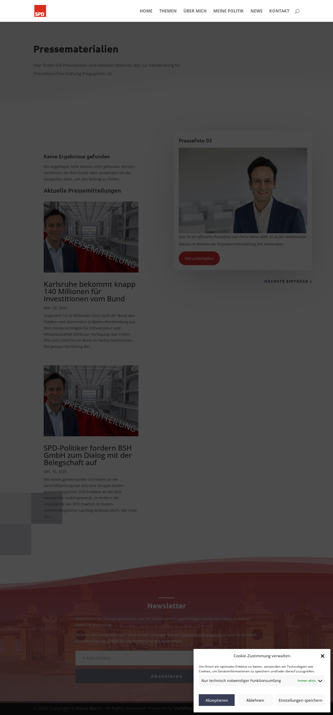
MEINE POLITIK (228, 11)
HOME (146, 11)
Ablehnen (255, 700)
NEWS (256, 11)
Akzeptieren (217, 700)
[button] (322, 656)
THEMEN (168, 11)
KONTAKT (279, 11)
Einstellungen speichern (300, 700)
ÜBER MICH (195, 11)
